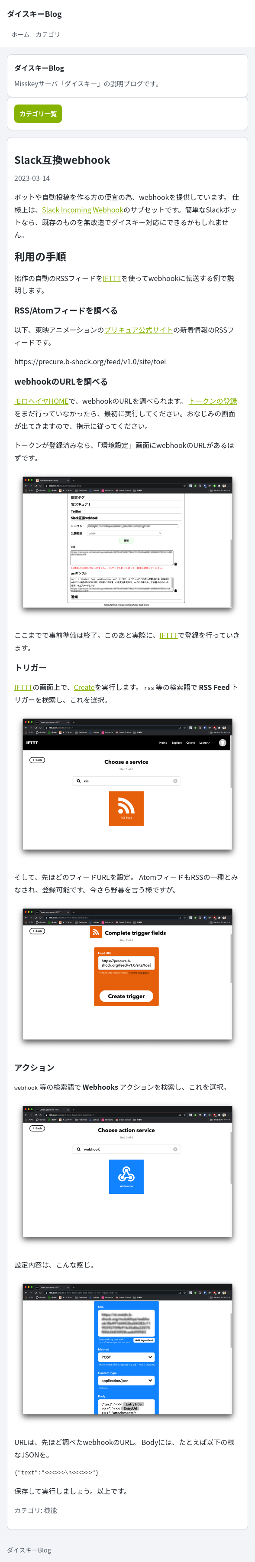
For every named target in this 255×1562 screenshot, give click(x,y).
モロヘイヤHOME (41, 400)
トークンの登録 (213, 400)
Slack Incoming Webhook (82, 209)
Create (84, 687)
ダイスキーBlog (34, 13)
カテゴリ (48, 34)
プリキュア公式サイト (138, 329)
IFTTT (112, 278)
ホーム (20, 34)
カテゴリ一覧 (38, 113)
